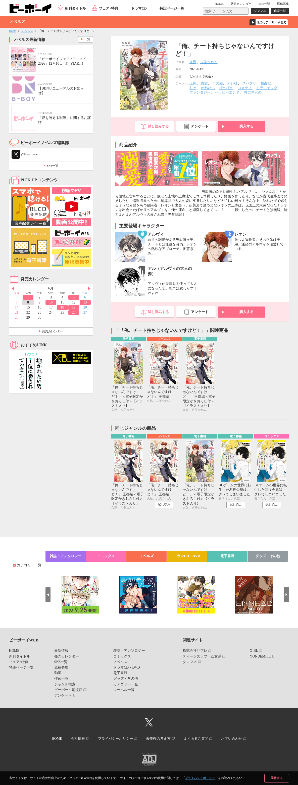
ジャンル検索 (64, 684)
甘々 (192, 88)
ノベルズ (27, 31)
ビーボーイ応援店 (68, 690)
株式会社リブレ (195, 650)
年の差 (217, 83)
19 (73, 307)
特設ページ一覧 (172, 8)
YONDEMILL (260, 656)
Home (12, 31)
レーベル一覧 (123, 690)
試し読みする (158, 126)
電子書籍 (227, 556)
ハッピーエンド (227, 92)
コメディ (245, 88)
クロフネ (190, 662)
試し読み (164, 504)
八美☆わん (209, 62)
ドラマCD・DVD (186, 556)
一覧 (87, 39)
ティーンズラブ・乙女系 (202, 656)
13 (85, 302)
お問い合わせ (231, 738)
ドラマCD (139, 8)
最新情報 (61, 650)
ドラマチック (266, 88)
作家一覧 (280, 11)
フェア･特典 (108, 8)
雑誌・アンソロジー (65, 556)
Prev (13, 288)
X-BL (254, 650)
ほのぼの (226, 88)
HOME (219, 4)
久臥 (192, 62)
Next (89, 288)
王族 (192, 83)
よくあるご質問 (196, 738)
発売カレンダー (52, 331)
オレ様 (232, 83)
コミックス (106, 556)
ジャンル (260, 11)
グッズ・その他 (268, 556)
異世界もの (253, 92)
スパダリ (249, 83)
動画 (57, 673)
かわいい (208, 88)
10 (51, 302)
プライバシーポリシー (200, 778)
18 (62, 307)
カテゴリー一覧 (29, 565)
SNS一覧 (264, 4)
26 (73, 312)
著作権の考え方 (158, 738)
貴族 (204, 83)
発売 (241, 4)
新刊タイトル (75, 8)
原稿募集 (283, 4)
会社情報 (78, 738)
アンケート (200, 126)
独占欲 (266, 83)
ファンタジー (200, 92)
